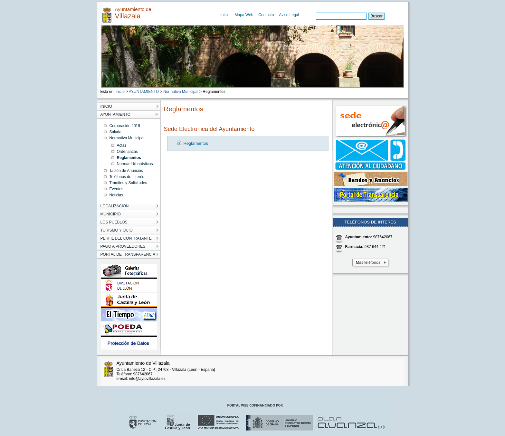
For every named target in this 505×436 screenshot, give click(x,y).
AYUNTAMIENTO (144, 91)
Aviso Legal (289, 15)
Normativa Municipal (180, 91)
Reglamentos (196, 143)
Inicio (225, 15)
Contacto (266, 15)
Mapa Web (244, 15)
